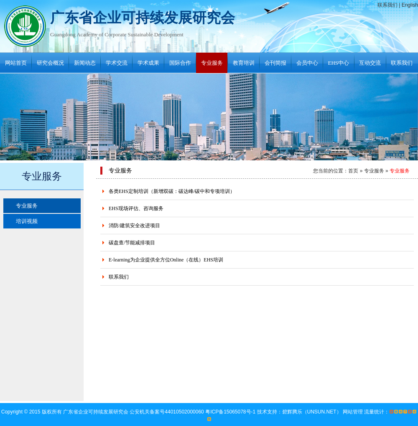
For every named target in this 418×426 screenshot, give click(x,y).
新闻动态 (85, 63)
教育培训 (244, 63)
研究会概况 (50, 63)
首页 (353, 171)
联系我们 (387, 5)
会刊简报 (275, 63)
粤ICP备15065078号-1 (231, 412)
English (410, 5)
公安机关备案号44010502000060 (167, 412)
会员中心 (307, 63)
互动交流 (370, 63)
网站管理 (353, 412)
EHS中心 (338, 63)
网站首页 (16, 63)
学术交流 (116, 63)
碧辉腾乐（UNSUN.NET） (312, 412)
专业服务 (212, 63)
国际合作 (180, 63)
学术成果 (148, 63)
